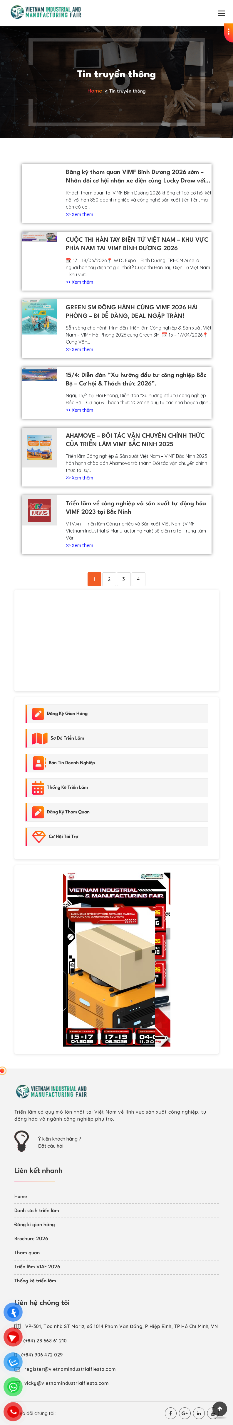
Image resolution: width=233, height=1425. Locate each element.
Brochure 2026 (31, 1238)
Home (95, 91)
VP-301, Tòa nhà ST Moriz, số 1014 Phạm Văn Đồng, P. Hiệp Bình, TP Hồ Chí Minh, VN (121, 1326)
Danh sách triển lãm (36, 1210)
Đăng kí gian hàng (34, 1224)
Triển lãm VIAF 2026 (37, 1266)
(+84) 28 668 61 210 (45, 1340)
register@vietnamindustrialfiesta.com (70, 1369)
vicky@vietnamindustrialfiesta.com (66, 1383)
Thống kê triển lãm (35, 1281)
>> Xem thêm (79, 214)
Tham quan (27, 1252)
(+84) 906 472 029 (42, 1354)
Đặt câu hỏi (50, 1146)
